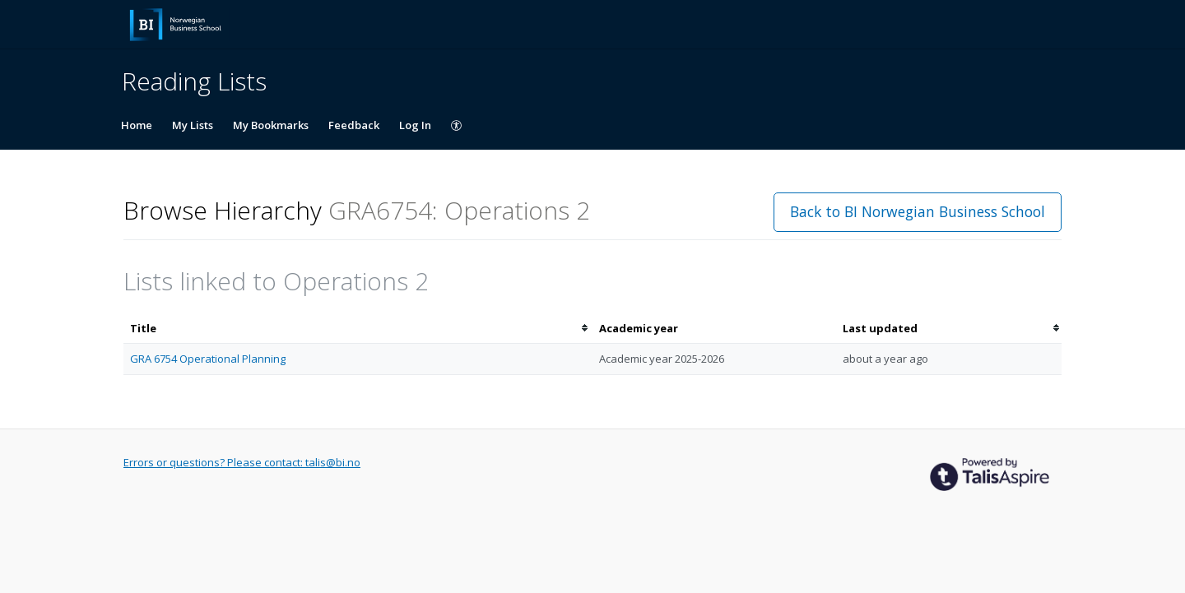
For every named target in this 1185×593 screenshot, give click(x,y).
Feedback (353, 125)
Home (136, 125)
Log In (415, 125)
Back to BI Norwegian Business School (917, 211)
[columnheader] (357, 328)
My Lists (192, 125)
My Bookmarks (271, 125)
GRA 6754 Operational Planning (208, 358)
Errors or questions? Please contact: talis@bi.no (241, 462)
